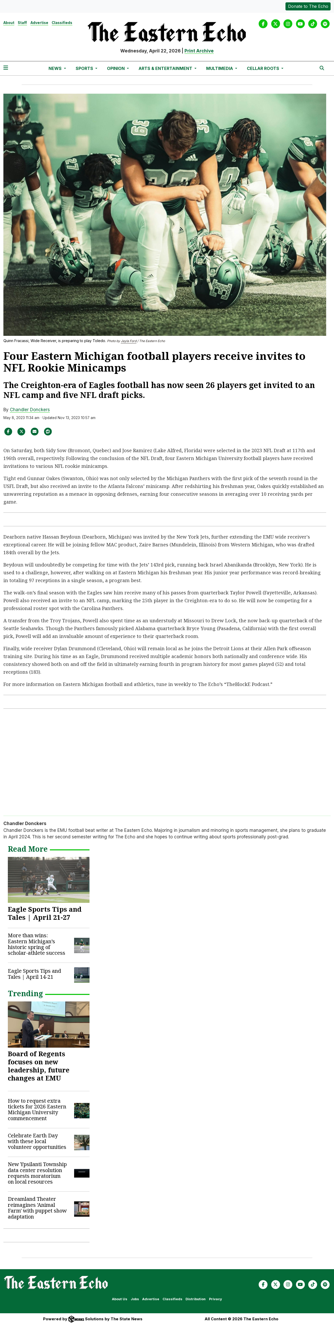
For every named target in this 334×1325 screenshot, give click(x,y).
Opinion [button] (116, 68)
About (8, 23)
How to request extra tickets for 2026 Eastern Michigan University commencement (37, 1109)
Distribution (196, 1299)
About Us (119, 1299)
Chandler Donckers (30, 409)
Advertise (39, 23)
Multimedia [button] (220, 68)
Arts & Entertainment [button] (166, 68)
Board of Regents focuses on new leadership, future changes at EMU (38, 1065)
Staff (22, 23)
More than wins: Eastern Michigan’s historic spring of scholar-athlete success (36, 944)
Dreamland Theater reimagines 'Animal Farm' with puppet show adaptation (37, 1207)
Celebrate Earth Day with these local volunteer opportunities (37, 1141)
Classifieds (62, 23)
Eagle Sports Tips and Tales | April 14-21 (34, 973)
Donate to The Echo (308, 6)
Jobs (135, 1299)
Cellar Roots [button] (263, 68)
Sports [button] (85, 68)
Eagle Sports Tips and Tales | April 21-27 (44, 913)
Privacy (215, 1299)
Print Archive (199, 50)
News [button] (56, 68)
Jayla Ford (128, 341)
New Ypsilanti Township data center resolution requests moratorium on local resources (37, 1173)
